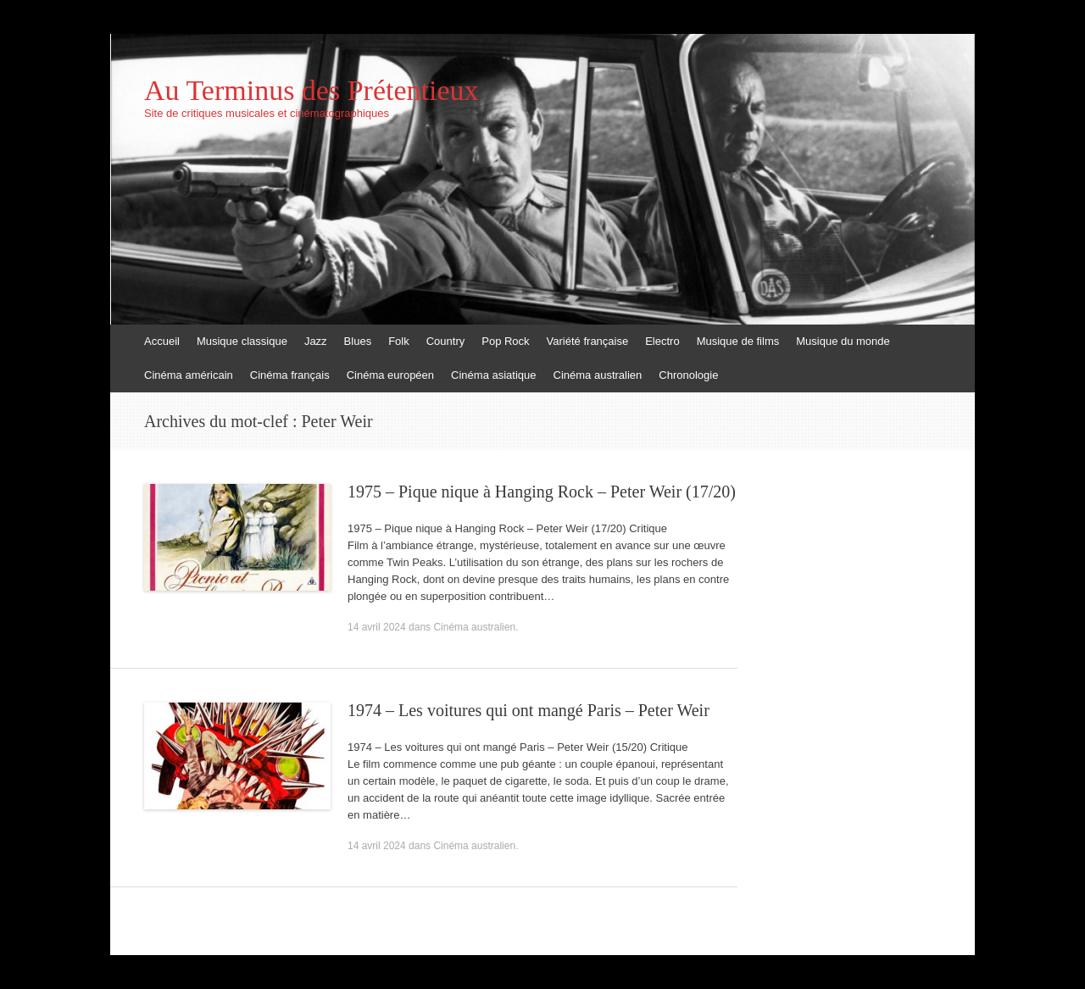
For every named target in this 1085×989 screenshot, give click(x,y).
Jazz (315, 341)
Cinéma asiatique (493, 375)
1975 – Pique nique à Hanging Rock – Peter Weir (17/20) (542, 491)
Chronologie (688, 375)
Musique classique (242, 341)
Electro (662, 341)
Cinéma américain (188, 375)
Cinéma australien (598, 375)
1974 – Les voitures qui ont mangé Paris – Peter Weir (528, 710)
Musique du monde (843, 341)
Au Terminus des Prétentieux (311, 90)
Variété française (588, 341)
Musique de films (738, 341)
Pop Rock (505, 341)
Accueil (162, 341)
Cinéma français (290, 375)
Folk (398, 341)
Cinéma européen (390, 375)
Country (445, 341)
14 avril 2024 (377, 627)
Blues (358, 341)
